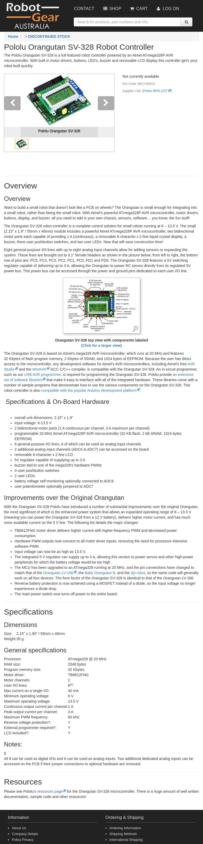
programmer (42, 374)
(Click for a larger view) (101, 345)
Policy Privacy (22, 840)
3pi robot (138, 573)
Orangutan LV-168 (58, 573)
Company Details (25, 834)
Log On (167, 8)
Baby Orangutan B (100, 573)
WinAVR (39, 369)
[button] (12, 113)
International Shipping (126, 840)
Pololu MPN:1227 (155, 91)
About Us (19, 828)
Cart (138, 8)
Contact (84, 8)
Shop (111, 8)
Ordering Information (125, 828)
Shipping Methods (123, 834)
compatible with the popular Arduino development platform (88, 390)
